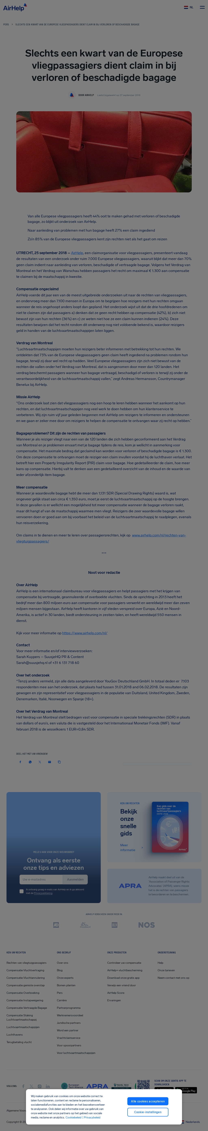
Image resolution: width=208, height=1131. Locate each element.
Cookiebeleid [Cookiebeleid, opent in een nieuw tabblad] (73, 1117)
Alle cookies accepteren (148, 1101)
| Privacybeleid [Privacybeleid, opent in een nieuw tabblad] (91, 1117)
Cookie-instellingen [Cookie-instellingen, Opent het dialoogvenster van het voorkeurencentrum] (147, 1112)
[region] (104, 1107)
